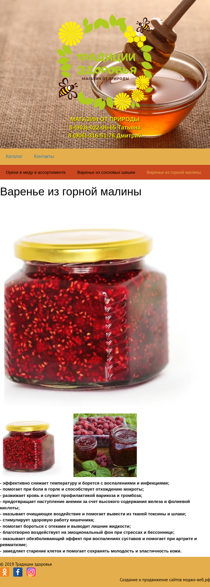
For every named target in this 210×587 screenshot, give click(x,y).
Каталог (14, 156)
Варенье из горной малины (174, 172)
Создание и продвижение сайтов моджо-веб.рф (165, 579)
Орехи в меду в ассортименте (36, 172)
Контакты (44, 156)
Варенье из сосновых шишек (106, 172)
